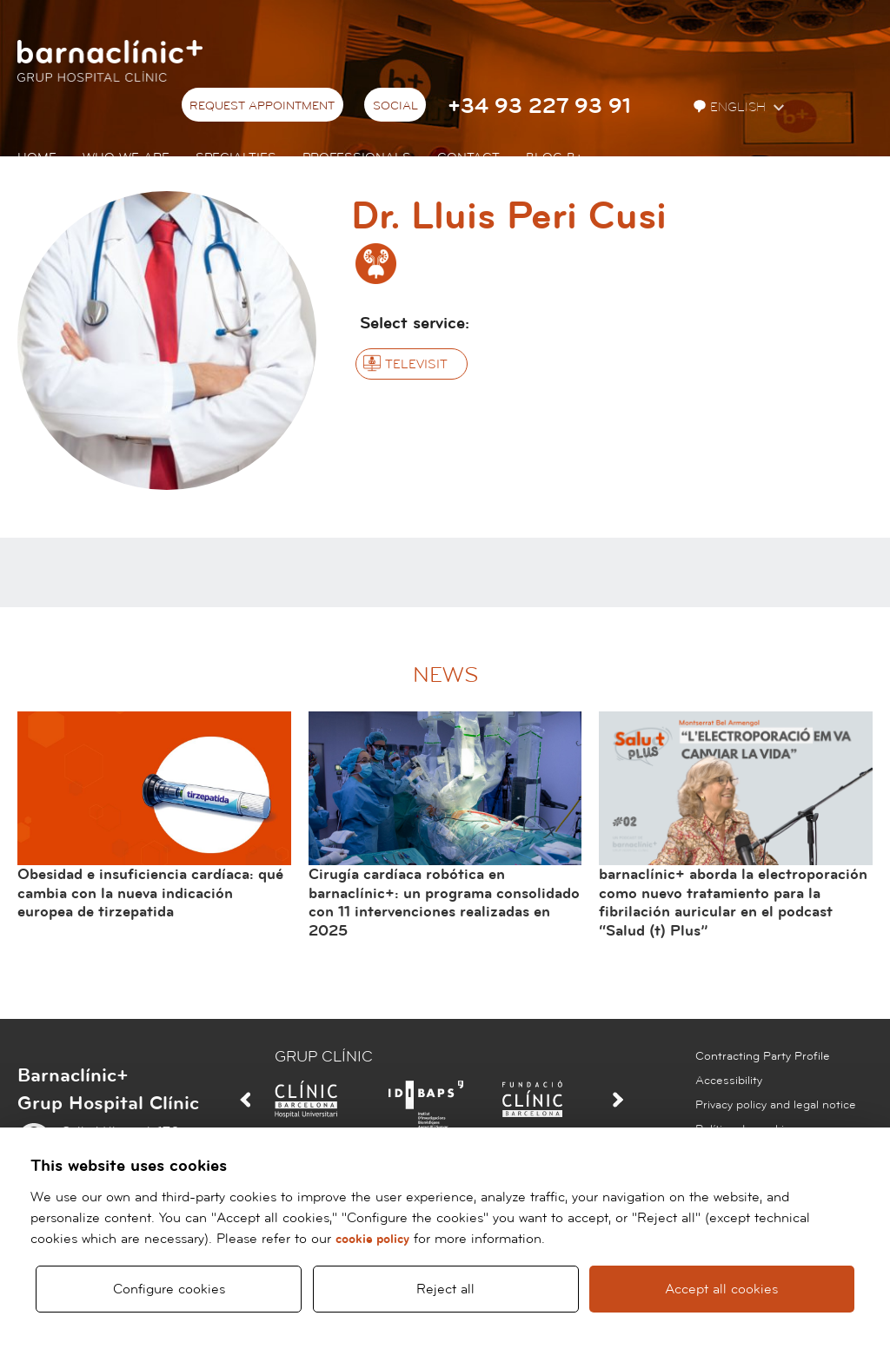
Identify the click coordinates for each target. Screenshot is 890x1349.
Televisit (416, 364)
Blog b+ (554, 157)
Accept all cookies (722, 1289)
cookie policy (372, 1239)
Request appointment (262, 106)
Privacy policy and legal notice (775, 1105)
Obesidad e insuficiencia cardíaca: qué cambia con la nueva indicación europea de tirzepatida (150, 893)
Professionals (356, 157)
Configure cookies (169, 1289)
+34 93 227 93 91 (539, 106)
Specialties (236, 157)
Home (36, 157)
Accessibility (728, 1080)
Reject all (445, 1289)
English (731, 107)
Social (395, 106)
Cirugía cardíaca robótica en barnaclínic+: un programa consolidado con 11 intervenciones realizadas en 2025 (444, 902)
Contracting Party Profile (762, 1056)
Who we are (126, 157)
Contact (468, 157)
